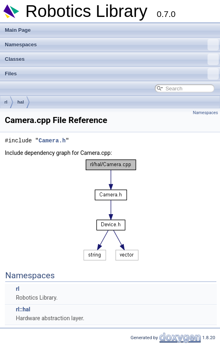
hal (20, 102)
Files (112, 73)
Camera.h (52, 140)
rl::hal (23, 309)
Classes (112, 59)
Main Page (18, 30)
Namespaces (112, 44)
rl (5, 102)
